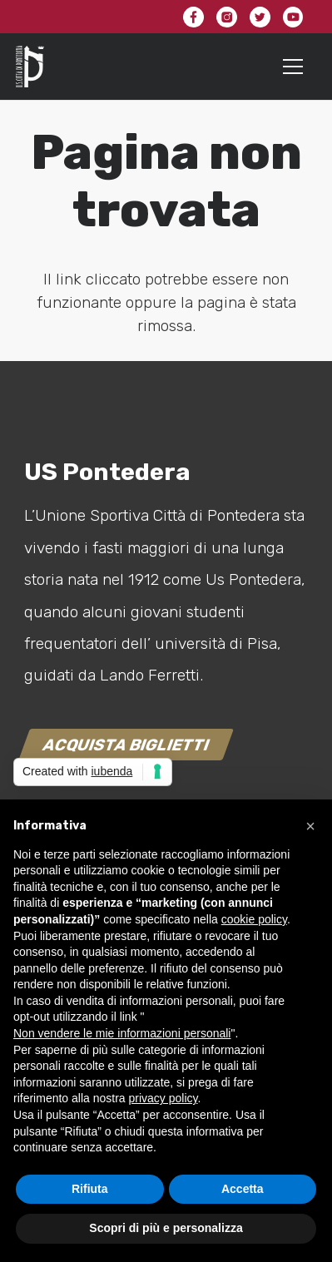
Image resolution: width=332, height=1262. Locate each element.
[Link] (30, 66)
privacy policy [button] (163, 1098)
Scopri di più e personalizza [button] (165, 1228)
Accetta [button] (242, 1188)
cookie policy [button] (254, 919)
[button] (310, 826)
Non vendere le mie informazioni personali (121, 1033)
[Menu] (293, 66)
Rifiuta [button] (90, 1188)
